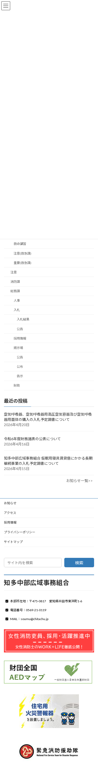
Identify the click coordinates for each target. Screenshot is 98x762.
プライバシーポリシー (19, 532)
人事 (17, 300)
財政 (17, 385)
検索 (79, 562)
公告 (20, 329)
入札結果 (23, 319)
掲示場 (18, 348)
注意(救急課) (22, 253)
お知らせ (10, 503)
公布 (20, 367)
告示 (20, 376)
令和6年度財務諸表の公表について (32, 439)
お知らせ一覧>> (79, 480)
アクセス (10, 513)
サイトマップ (13, 542)
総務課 (15, 291)
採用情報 (20, 338)
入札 (17, 310)
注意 (13, 272)
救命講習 (20, 244)
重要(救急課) (22, 263)
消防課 (15, 282)
